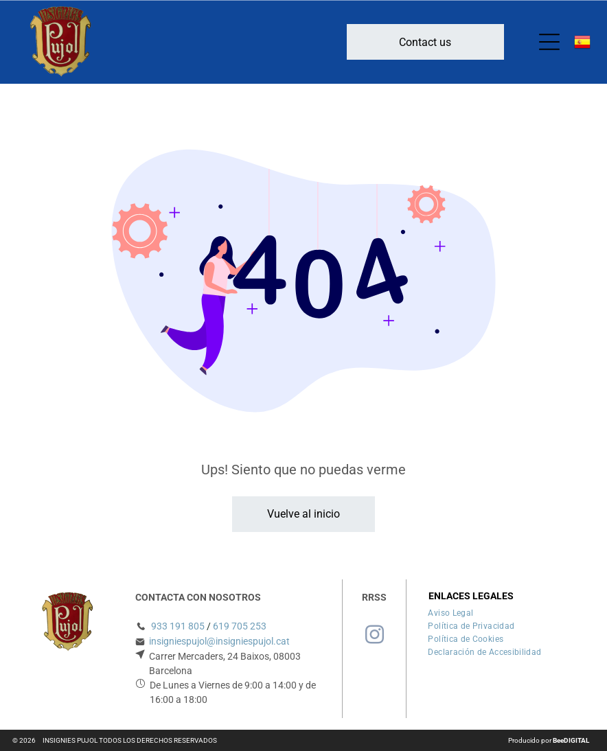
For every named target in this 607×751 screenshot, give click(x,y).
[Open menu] (549, 42)
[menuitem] (450, 611)
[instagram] (374, 636)
